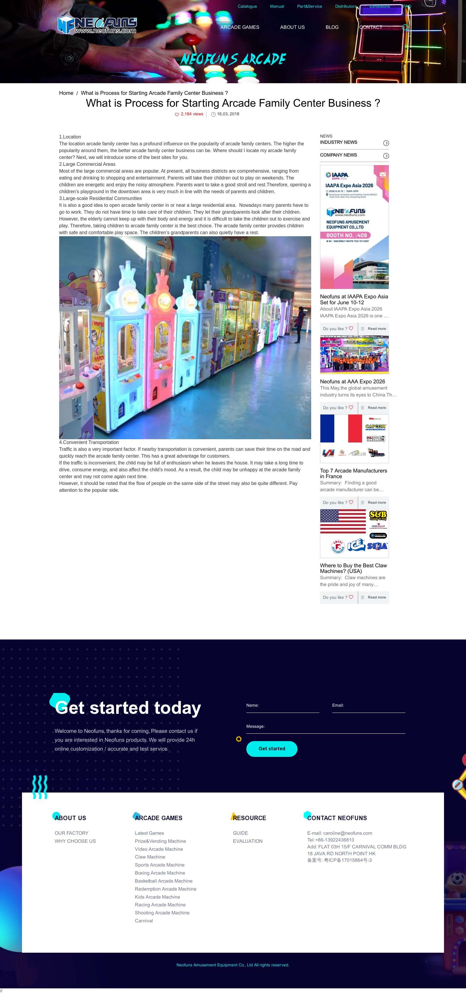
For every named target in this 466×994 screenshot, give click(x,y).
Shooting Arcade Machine (162, 913)
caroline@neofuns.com (347, 833)
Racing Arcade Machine (160, 905)
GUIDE (240, 833)
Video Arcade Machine (159, 849)
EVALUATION (248, 841)
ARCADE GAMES (240, 27)
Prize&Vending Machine (160, 841)
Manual (277, 7)
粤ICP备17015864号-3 (348, 860)
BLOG (332, 27)
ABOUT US (292, 27)
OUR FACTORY (72, 833)
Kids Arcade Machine (157, 897)
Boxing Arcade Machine (160, 873)
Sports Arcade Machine (160, 865)
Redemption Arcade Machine (165, 889)
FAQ (407, 7)
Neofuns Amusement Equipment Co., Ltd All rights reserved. (233, 965)
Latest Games (149, 833)
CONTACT (370, 27)
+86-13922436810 (334, 840)
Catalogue (247, 7)
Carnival (144, 921)
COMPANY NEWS (338, 155)
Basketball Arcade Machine (164, 881)
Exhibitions (380, 7)
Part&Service (309, 7)
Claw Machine (150, 857)
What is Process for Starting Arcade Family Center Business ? (154, 93)
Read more (372, 329)
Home (66, 93)
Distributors (346, 7)
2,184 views (192, 114)
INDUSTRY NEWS (338, 143)
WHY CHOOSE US (75, 841)
